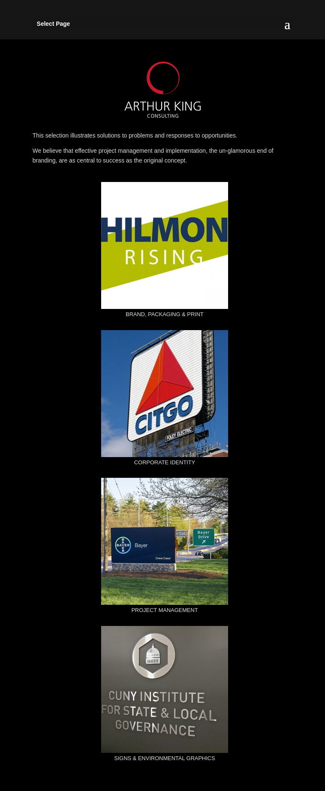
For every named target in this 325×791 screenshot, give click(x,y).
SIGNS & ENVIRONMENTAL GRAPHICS (164, 758)
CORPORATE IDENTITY (164, 462)
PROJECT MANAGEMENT (164, 610)
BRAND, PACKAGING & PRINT (165, 314)
